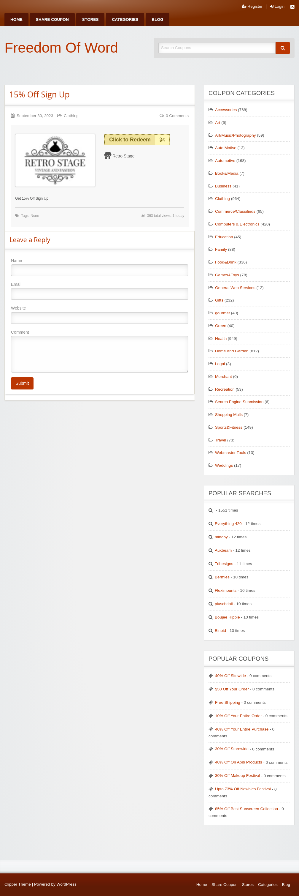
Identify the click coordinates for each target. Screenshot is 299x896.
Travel (220, 440)
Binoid (220, 630)
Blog (157, 19)
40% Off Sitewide (230, 675)
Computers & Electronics (237, 224)
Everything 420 (228, 523)
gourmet (222, 313)
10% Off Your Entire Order (238, 716)
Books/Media (226, 173)
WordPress (67, 884)
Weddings (224, 465)
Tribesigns (224, 563)
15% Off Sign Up (39, 94)
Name (99, 267)
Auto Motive (225, 148)
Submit (22, 383)
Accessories (226, 110)
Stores (90, 19)
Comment (99, 351)
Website (99, 315)
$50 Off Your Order (232, 689)
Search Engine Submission (239, 402)
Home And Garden (232, 351)
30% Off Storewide (232, 749)
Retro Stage (123, 156)
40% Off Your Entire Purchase (241, 729)
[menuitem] (16, 19)
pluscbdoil (224, 604)
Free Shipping (227, 702)
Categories (125, 19)
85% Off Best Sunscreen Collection (246, 809)
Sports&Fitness (228, 427)
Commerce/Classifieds (235, 211)
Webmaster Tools (230, 452)
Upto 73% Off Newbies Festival (243, 789)
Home (16, 19)
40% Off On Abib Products (238, 762)
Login (277, 6)
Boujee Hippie (227, 617)
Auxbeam (223, 550)
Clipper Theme (17, 884)
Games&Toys (227, 275)
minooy (221, 537)
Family (221, 249)
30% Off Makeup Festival (237, 775)
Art (217, 122)
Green (220, 326)
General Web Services (235, 287)
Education (224, 237)
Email (99, 291)
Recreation (225, 389)
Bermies (222, 577)
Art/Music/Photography (235, 135)
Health (221, 338)
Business (223, 186)
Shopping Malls (229, 414)
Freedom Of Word (61, 48)
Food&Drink (225, 262)
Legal (220, 364)
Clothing (71, 115)
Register (252, 6)
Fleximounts (225, 590)
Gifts (219, 300)
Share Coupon (52, 19)
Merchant (223, 376)
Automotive (225, 160)
